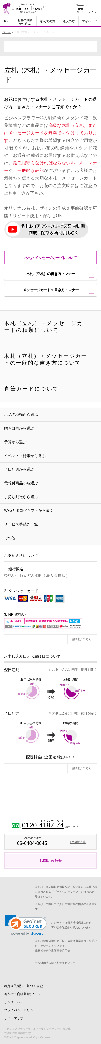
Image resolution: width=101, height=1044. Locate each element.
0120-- (43, 821)
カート (80, 11)
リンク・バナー (15, 1002)
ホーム (6, 32)
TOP (6, 21)
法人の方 (69, 21)
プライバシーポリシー (20, 1010)
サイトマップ (13, 1018)
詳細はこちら (82, 639)
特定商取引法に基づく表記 (23, 986)
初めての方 (47, 21)
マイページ (89, 21)
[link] (25, 925)
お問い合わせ (50, 860)
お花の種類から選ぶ (25, 22)
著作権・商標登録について (23, 994)
